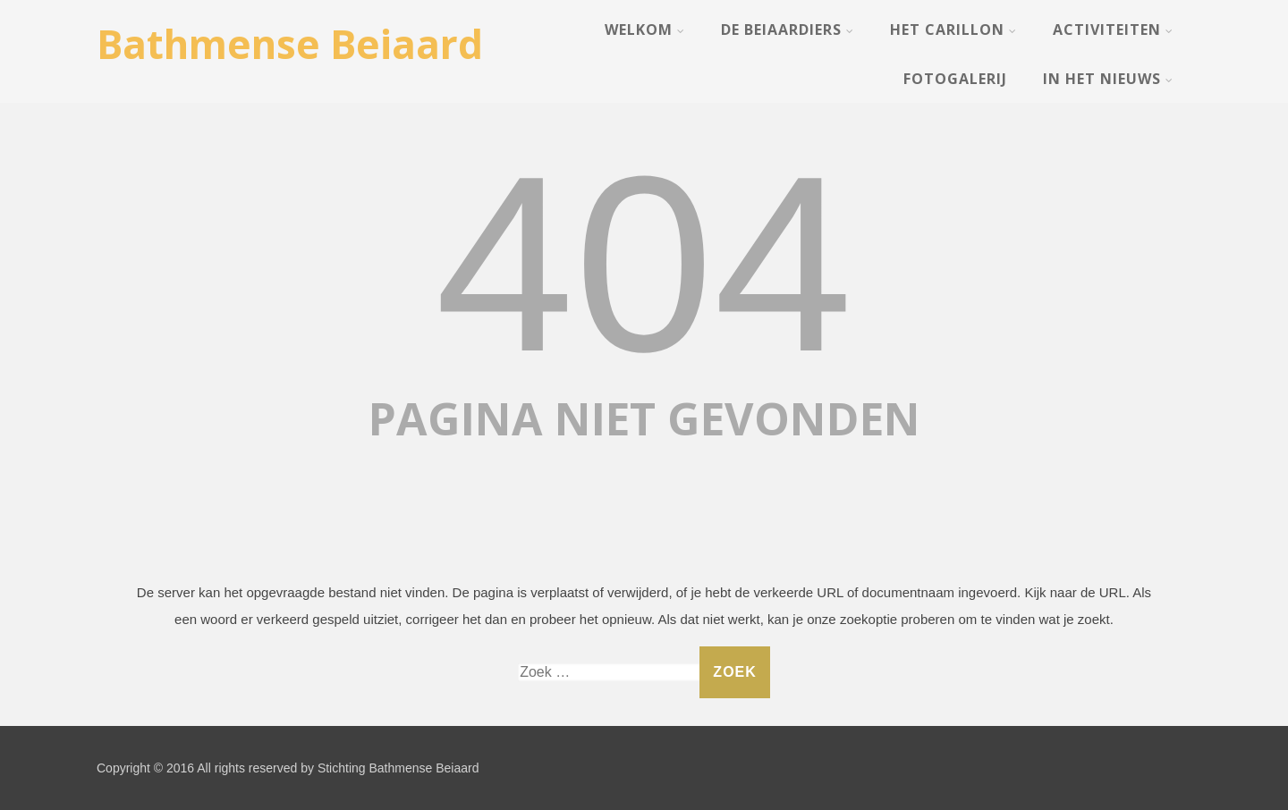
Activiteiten (1113, 29)
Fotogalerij (955, 79)
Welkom (645, 29)
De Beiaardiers (787, 29)
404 (643, 263)
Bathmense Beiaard (290, 44)
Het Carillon (953, 29)
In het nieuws (1108, 79)
